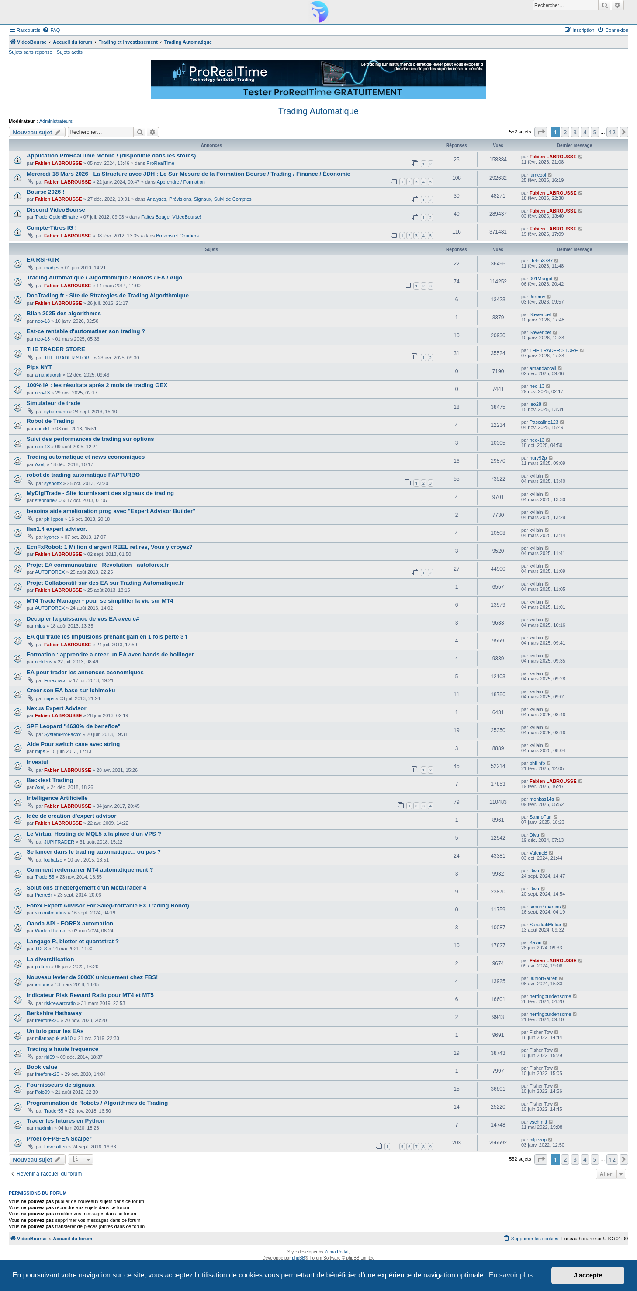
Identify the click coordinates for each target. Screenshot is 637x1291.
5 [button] (594, 132)
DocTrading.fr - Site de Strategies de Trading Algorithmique (108, 295)
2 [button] (565, 132)
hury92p (538, 458)
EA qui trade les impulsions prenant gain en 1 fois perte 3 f (107, 636)
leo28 (535, 404)
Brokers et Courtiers (177, 235)
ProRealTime (160, 163)
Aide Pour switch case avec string (73, 744)
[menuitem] (51, 30)
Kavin (536, 942)
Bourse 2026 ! (46, 191)
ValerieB (538, 852)
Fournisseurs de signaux (61, 1085)
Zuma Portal (336, 1251)
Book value (42, 1067)
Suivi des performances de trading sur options (90, 439)
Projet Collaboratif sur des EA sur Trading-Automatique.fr (105, 582)
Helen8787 (541, 260)
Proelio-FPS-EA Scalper (59, 1138)
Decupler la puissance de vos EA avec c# (83, 618)
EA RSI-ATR (43, 259)
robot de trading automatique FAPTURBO (83, 474)
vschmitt (538, 1121)
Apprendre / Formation (181, 182)
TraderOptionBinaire (56, 217)
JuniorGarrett (543, 978)
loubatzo (53, 859)
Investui (37, 762)
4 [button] (584, 132)
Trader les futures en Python (65, 1120)
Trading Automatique (318, 111)
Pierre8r (43, 894)
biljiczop (538, 1139)
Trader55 (44, 876)
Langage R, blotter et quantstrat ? (73, 941)
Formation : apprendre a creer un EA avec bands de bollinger (110, 654)
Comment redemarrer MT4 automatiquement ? (90, 869)
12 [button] (612, 132)
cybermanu (56, 411)
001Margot (541, 278)
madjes (51, 267)
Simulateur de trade (53, 403)
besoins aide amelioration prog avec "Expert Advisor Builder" (111, 511)
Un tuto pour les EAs (55, 1031)
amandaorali (48, 374)
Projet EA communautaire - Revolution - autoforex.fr (98, 565)
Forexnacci (56, 680)
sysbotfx (53, 483)
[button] (540, 132)
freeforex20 (47, 1020)
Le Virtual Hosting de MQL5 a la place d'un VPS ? (94, 833)
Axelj (40, 464)
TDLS (41, 948)
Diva (534, 834)
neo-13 (42, 321)
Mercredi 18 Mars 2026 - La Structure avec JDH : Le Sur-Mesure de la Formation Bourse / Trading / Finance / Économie (188, 174)
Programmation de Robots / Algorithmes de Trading (97, 1102)
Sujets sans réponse (30, 52)
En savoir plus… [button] (514, 1275)
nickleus (43, 661)
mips (40, 625)
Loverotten (55, 1146)
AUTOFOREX (50, 572)
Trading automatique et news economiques (86, 457)
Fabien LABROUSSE (58, 163)
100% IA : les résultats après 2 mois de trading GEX (97, 385)
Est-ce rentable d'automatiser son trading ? (86, 331)
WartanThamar (51, 930)
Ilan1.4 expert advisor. (57, 529)
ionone (42, 984)
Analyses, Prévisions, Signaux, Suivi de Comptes (199, 199)
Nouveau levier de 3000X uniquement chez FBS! (92, 977)
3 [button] (575, 132)
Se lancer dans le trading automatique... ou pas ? (94, 851)
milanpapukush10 (54, 1038)
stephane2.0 (48, 500)
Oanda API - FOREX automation (70, 923)
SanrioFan (541, 817)
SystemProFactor (62, 734)
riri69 (49, 1057)
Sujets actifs (70, 52)
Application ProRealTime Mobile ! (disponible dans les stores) (111, 155)
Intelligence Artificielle (57, 798)
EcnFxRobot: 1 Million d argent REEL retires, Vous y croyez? (110, 547)
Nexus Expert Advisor (57, 708)
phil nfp (537, 763)
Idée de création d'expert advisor (71, 816)
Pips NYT (39, 367)
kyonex (51, 537)
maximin (44, 1127)
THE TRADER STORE (56, 349)
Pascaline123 (544, 422)
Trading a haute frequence (62, 1049)
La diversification (50, 959)
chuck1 (42, 428)
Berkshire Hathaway (54, 1013)
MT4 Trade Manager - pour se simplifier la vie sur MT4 (100, 600)
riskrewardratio (60, 1003)
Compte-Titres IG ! (52, 227)
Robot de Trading (50, 421)
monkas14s (542, 799)
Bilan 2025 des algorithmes (64, 313)
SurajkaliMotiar (545, 924)
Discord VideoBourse (56, 209)
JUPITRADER (59, 841)
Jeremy (537, 296)
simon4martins (50, 912)
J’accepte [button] (588, 1275)
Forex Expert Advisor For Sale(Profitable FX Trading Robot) (108, 905)
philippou (53, 519)
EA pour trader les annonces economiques (85, 672)
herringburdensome (550, 996)
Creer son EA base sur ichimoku (71, 690)
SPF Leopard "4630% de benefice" (74, 726)
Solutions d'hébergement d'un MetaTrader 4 (86, 887)
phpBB (298, 1258)
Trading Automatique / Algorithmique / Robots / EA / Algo (104, 277)
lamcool (538, 175)
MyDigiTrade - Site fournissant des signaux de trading (100, 493)
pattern (42, 966)
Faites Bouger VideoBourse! (171, 217)
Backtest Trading (50, 780)
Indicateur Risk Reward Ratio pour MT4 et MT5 (90, 995)
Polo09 (42, 1092)
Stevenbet (540, 314)
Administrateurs (56, 121)
